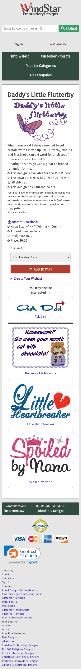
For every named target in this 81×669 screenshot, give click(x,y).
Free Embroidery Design (17, 617)
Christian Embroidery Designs (20, 645)
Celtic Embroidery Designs (18, 653)
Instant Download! (25, 222)
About (5, 574)
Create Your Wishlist (28, 279)
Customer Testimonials (15, 609)
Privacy (6, 625)
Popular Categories (40, 66)
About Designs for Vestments (20, 590)
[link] (22, 555)
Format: (19, 248)
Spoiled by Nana (40, 482)
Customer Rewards (13, 598)
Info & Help (20, 56)
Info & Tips (8, 605)
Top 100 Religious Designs (17, 649)
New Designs (9, 637)
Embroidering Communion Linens (22, 594)
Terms (5, 629)
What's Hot (8, 641)
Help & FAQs (9, 602)
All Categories (41, 75)
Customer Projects (55, 56)
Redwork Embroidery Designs (20, 661)
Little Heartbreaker (40, 424)
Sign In (19, 44)
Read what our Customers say (14, 508)
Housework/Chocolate (40, 373)
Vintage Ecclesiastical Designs (20, 664)
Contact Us (58, 44)
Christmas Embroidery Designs (21, 657)
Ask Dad (40, 316)
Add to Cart (40, 269)
